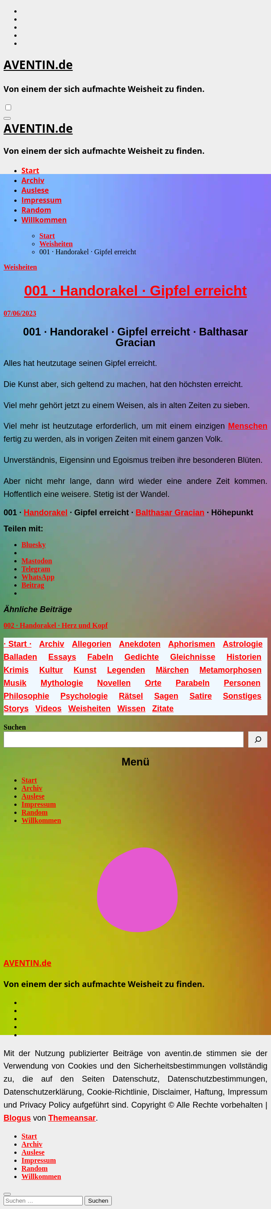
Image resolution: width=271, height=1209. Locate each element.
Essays (62, 656)
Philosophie (26, 695)
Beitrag (32, 585)
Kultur (51, 669)
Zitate (163, 708)
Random (36, 210)
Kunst (85, 669)
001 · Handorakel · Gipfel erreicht (135, 291)
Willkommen (44, 220)
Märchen (172, 669)
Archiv (32, 180)
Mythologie (62, 682)
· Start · (17, 643)
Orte (153, 682)
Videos (48, 708)
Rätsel (131, 695)
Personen (242, 682)
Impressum (41, 200)
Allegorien (91, 643)
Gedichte (141, 656)
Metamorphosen (230, 669)
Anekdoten (140, 643)
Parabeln (193, 682)
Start (30, 170)
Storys (16, 708)
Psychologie (84, 695)
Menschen (247, 426)
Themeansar (72, 1117)
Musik (15, 682)
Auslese (35, 190)
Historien (244, 656)
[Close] (7, 1194)
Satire (201, 695)
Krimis (16, 669)
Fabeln (100, 656)
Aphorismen (191, 643)
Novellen (114, 682)
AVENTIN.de (38, 65)
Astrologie (243, 643)
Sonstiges (242, 695)
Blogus (17, 1117)
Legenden (126, 669)
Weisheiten (20, 267)
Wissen (131, 708)
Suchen (15, 727)
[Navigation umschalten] (7, 118)
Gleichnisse (192, 656)
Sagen (166, 695)
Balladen (20, 656)
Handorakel (46, 512)
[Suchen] (257, 739)
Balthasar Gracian (170, 512)
